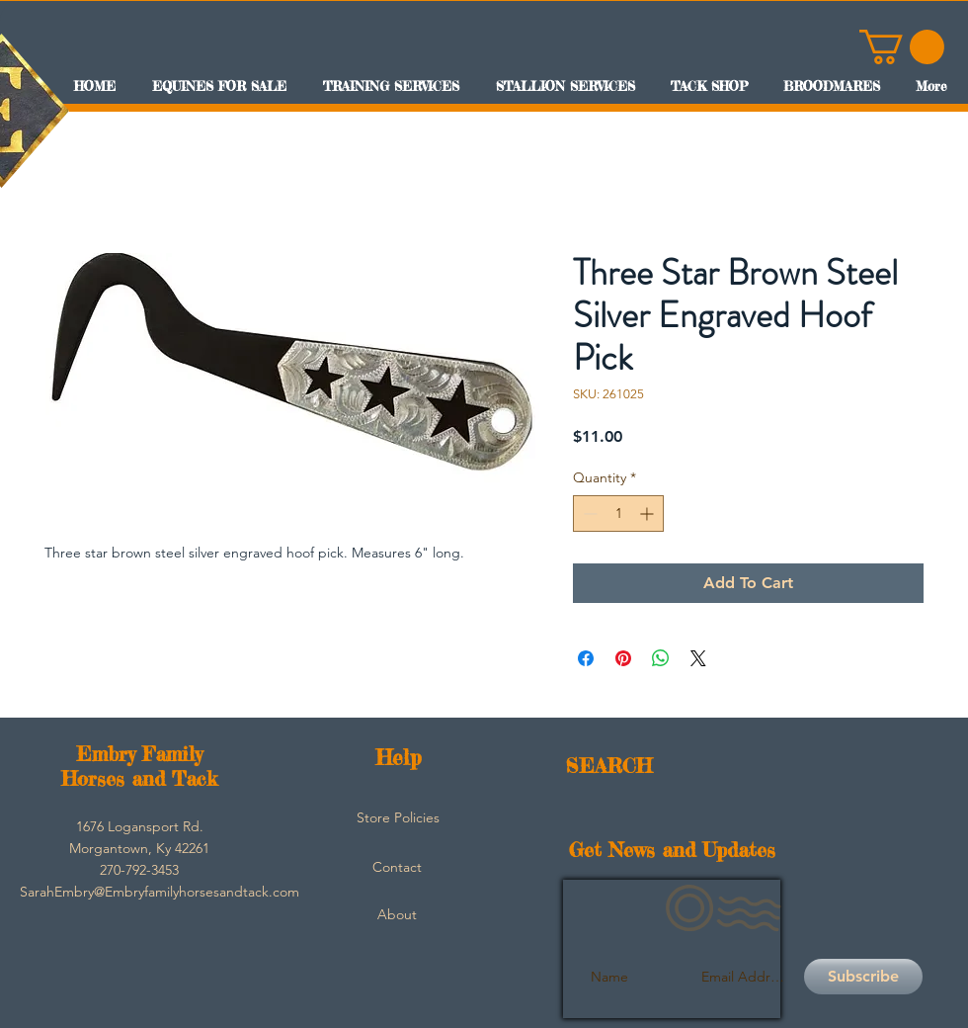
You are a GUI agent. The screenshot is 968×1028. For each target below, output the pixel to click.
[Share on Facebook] (586, 658)
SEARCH (609, 765)
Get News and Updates (672, 849)
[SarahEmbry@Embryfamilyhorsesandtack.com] (159, 891)
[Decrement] (588, 513)
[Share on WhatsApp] (661, 658)
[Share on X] (698, 658)
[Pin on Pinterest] (623, 658)
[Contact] (397, 867)
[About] (397, 914)
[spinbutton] (618, 513)
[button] (901, 47)
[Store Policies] (398, 817)
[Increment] (648, 513)
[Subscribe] (863, 976)
